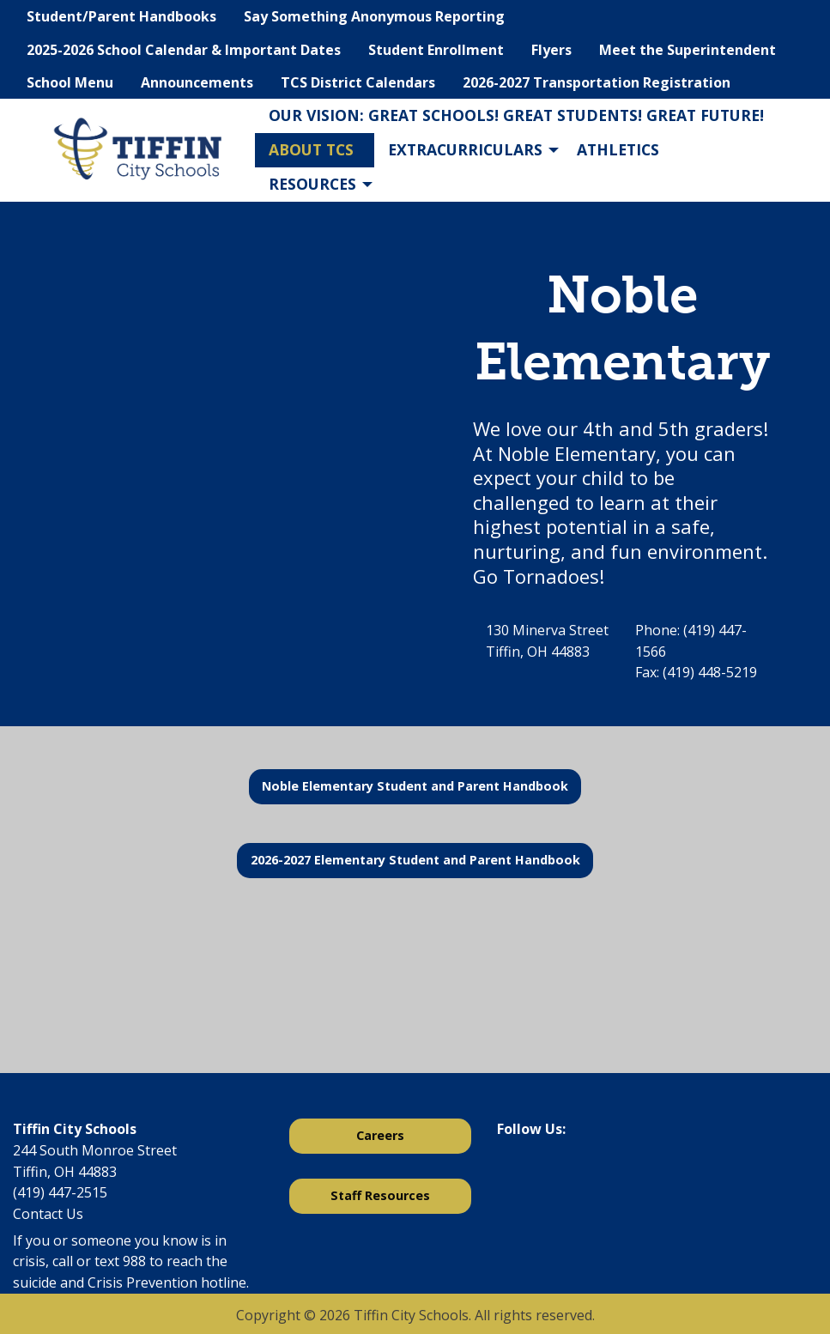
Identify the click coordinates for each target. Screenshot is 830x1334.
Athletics (618, 149)
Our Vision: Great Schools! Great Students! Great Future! (516, 115)
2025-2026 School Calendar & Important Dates (184, 49)
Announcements (197, 82)
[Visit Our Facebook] (510, 1174)
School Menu (70, 82)
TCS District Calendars (358, 82)
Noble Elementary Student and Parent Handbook (415, 786)
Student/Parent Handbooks (121, 16)
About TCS (311, 149)
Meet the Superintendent (687, 49)
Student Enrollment (436, 49)
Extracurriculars (465, 149)
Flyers (551, 49)
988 (134, 1261)
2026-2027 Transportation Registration (596, 82)
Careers (380, 1135)
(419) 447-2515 (60, 1192)
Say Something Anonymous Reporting (374, 16)
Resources (312, 183)
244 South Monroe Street (95, 1150)
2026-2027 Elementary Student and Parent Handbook (415, 860)
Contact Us (48, 1213)
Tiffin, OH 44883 (65, 1171)
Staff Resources (380, 1195)
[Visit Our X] (538, 1174)
